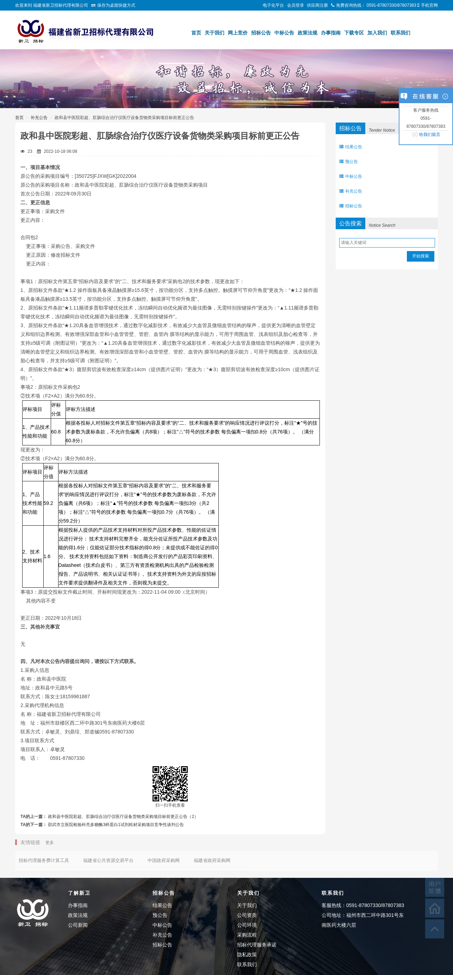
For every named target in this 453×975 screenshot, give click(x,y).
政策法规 (307, 33)
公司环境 (247, 925)
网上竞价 (238, 33)
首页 (196, 33)
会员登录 (295, 5)
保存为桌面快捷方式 (116, 5)
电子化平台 (273, 5)
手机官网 (429, 5)
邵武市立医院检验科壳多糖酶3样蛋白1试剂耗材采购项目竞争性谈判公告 (116, 824)
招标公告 (261, 33)
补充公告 (39, 117)
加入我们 (377, 33)
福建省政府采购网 (212, 860)
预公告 (348, 161)
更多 (49, 842)
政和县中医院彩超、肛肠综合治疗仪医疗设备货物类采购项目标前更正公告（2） (123, 816)
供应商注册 (317, 5)
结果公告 (350, 146)
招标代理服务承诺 (257, 945)
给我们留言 (429, 134)
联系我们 (400, 33)
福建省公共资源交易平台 (108, 860)
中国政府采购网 (164, 860)
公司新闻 (78, 925)
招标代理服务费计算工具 (44, 860)
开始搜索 (420, 256)
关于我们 (214, 33)
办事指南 (331, 33)
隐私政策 (247, 954)
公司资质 (247, 915)
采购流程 (247, 935)
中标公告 (284, 33)
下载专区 (354, 33)
